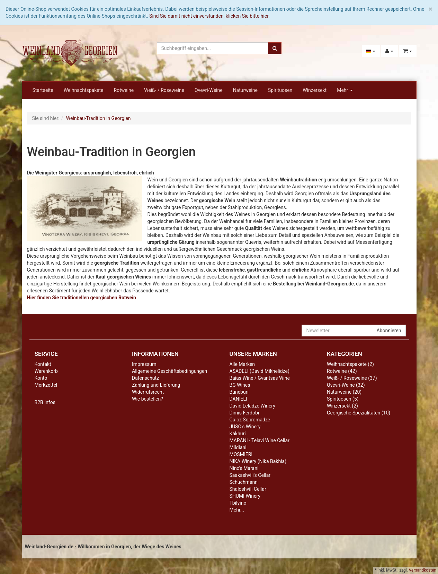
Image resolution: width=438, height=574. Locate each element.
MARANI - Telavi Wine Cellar (259, 440)
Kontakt (43, 364)
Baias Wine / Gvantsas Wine (260, 378)
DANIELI (238, 399)
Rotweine (124, 90)
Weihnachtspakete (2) (350, 364)
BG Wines (240, 385)
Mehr (345, 90)
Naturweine (245, 90)
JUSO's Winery (245, 426)
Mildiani (238, 447)
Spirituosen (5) (342, 399)
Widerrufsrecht (148, 392)
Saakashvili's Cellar (250, 475)
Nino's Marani (244, 468)
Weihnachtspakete (84, 90)
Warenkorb (46, 371)
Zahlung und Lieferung (156, 385)
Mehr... (237, 510)
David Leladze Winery (252, 406)
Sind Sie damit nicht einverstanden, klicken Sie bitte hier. (209, 16)
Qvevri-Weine (209, 90)
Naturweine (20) (344, 392)
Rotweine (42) (342, 371)
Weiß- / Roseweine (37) (352, 378)
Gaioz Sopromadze (250, 419)
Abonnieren (388, 330)
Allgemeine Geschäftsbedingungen (169, 371)
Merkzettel (46, 385)
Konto (41, 378)
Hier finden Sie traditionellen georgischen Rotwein (81, 297)
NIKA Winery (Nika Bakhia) (258, 461)
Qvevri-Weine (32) (346, 385)
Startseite (43, 90)
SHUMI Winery (245, 496)
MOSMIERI (241, 454)
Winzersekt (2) (342, 406)
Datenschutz (145, 378)
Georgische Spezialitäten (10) (358, 412)
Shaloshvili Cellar (248, 489)
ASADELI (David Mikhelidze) (259, 371)
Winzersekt (315, 90)
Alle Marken (242, 364)
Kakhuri (238, 433)
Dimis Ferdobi (244, 412)
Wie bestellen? (147, 399)
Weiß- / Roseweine (164, 90)
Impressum (144, 364)
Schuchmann (244, 482)
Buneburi (239, 392)
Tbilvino (238, 503)
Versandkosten (422, 570)
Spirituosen (280, 90)
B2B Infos (45, 402)
